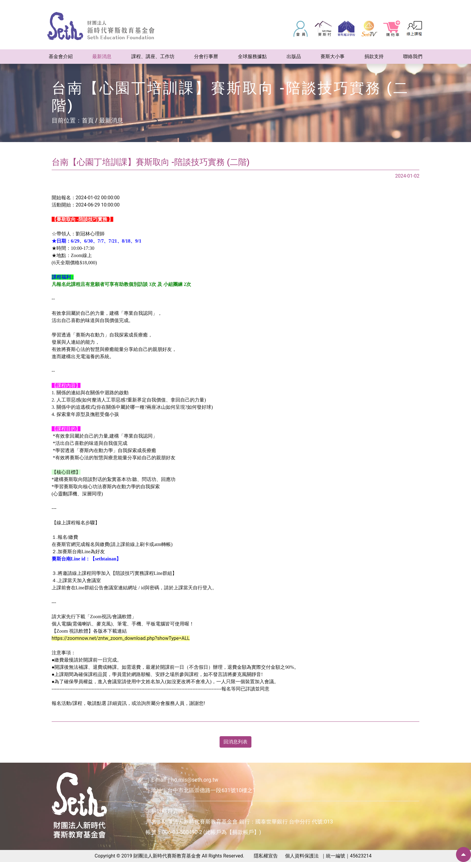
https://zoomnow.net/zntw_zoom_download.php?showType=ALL (121, 638)
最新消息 (111, 120)
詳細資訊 (117, 703)
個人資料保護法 (302, 856)
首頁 (88, 120)
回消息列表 (235, 742)
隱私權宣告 (266, 856)
